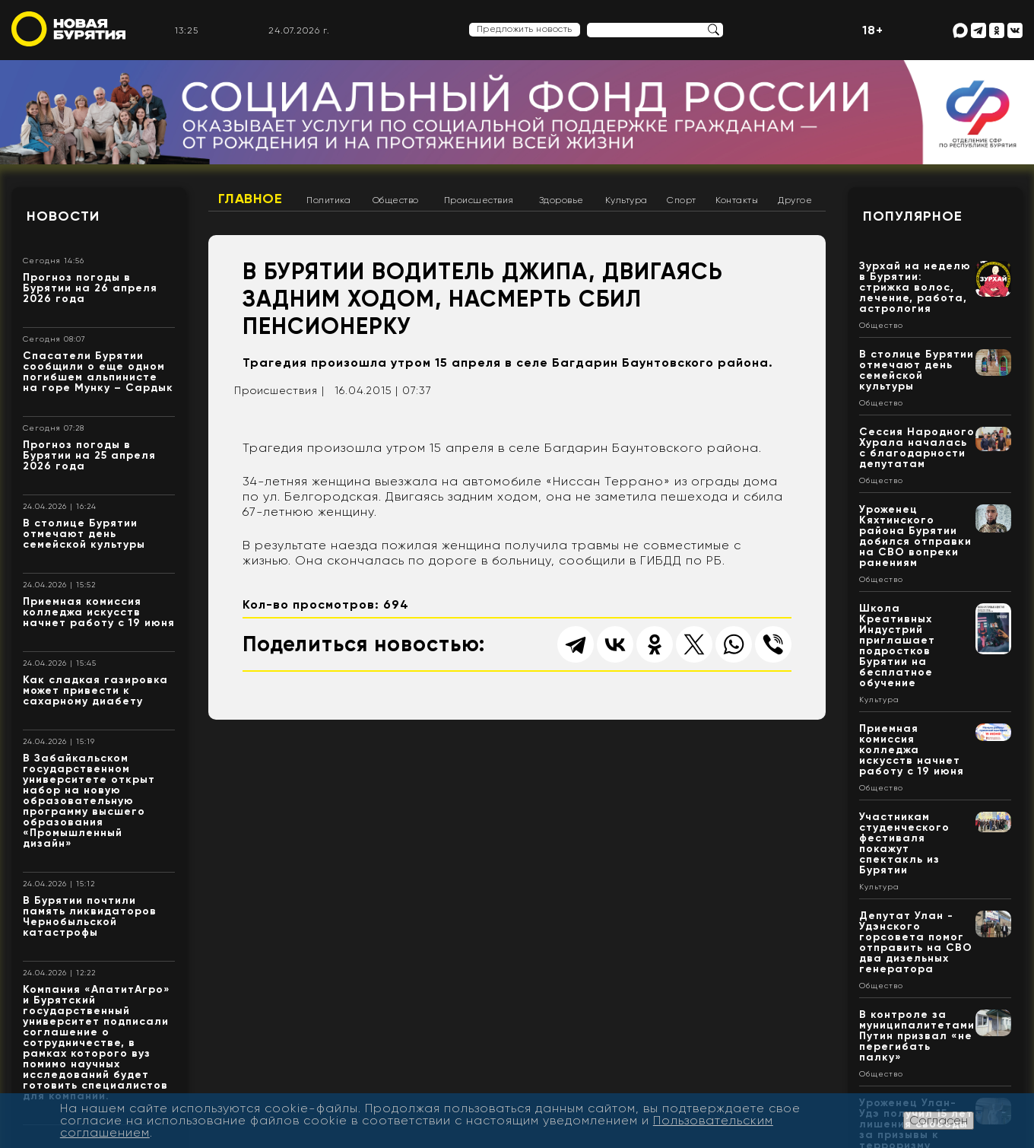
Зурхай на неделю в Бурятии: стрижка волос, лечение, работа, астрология (915, 287)
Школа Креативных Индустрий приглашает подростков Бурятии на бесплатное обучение (897, 645)
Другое (795, 200)
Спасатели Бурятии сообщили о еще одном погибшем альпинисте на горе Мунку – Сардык (98, 371)
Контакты (736, 200)
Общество (396, 200)
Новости (63, 216)
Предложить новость (525, 29)
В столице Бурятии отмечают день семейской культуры (84, 534)
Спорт (681, 200)
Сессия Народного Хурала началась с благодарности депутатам (917, 447)
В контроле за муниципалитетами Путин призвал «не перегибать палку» (917, 1036)
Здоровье (561, 200)
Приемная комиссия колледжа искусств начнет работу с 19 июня (99, 612)
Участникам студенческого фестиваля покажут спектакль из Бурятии (904, 843)
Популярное (913, 216)
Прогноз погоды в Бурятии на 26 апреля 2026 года (90, 288)
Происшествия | (279, 390)
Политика (328, 200)
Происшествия (479, 200)
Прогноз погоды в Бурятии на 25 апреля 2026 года (89, 455)
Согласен (938, 1120)
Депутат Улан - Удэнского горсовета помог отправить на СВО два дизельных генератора (915, 942)
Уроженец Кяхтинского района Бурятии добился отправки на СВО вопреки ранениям (915, 536)
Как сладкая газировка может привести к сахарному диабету (95, 690)
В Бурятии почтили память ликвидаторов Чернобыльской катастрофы (90, 916)
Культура (626, 200)
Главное (250, 198)
